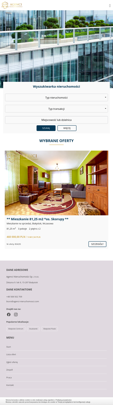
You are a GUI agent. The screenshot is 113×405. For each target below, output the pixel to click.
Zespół (9, 369)
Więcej (67, 128)
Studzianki (33, 328)
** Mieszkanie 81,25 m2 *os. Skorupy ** (37, 219)
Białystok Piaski (49, 328)
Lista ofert (11, 354)
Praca (9, 377)
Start (8, 346)
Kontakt (10, 385)
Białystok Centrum (15, 328)
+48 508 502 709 (14, 296)
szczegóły (97, 244)
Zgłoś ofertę (12, 362)
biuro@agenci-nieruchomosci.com (22, 301)
